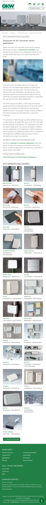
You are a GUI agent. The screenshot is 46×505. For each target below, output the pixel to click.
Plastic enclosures (22, 33)
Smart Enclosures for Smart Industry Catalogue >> (20, 157)
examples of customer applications (22, 143)
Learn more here (7, 489)
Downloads (26, 458)
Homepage (5, 33)
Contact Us (5, 471)
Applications (5, 458)
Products (12, 33)
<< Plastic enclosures (11, 439)
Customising (27, 455)
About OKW (5, 469)
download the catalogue (27, 50)
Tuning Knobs (6, 455)
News (3, 474)
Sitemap (4, 460)
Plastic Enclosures (7, 452)
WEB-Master (15, 502)
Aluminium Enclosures (29, 452)
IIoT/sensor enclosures (36, 33)
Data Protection (28, 460)
